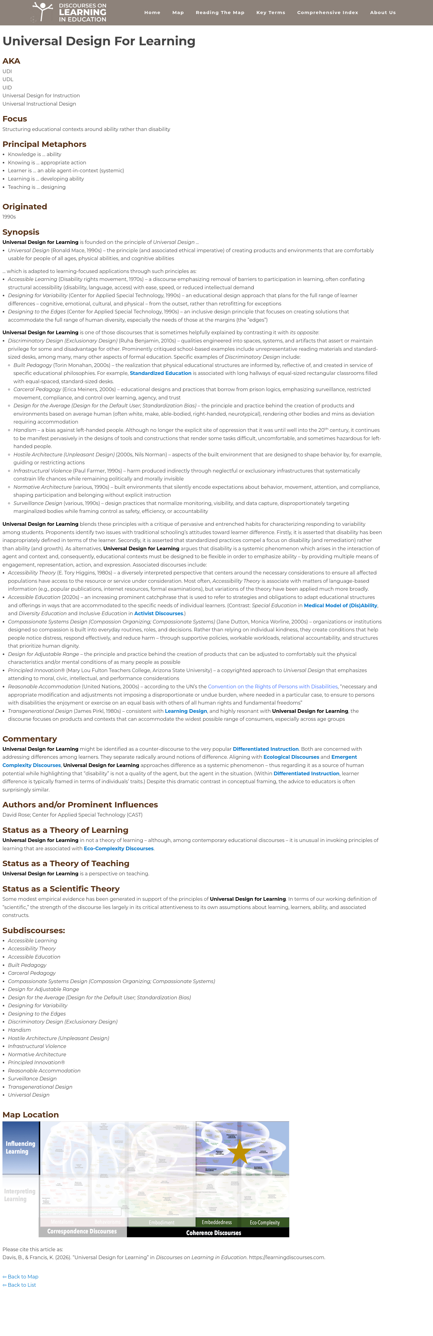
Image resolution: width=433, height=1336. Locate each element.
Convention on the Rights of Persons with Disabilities (273, 687)
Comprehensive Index (328, 12)
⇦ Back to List (19, 1285)
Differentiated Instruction (266, 749)
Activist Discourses (158, 613)
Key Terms (271, 12)
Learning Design (186, 711)
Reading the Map (220, 12)
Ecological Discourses (291, 757)
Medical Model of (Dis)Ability (340, 605)
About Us (383, 12)
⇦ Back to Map (20, 1277)
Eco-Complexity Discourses (119, 848)
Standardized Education (161, 373)
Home (152, 12)
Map (178, 12)
